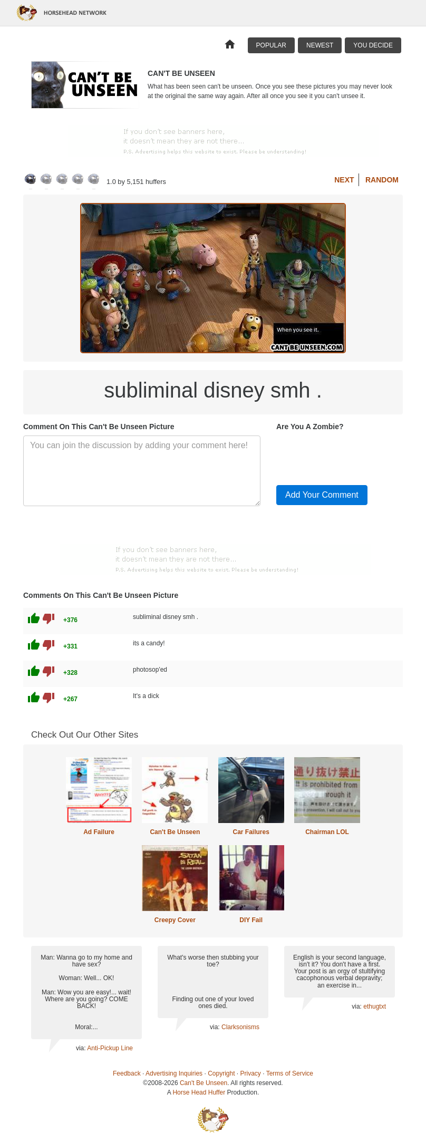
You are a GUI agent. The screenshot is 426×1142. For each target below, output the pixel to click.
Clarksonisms (240, 1027)
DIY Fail (251, 920)
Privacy (250, 1073)
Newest (319, 45)
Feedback (127, 1073)
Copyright (221, 1073)
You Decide (373, 45)
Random (382, 180)
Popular (271, 45)
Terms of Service (289, 1073)
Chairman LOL (327, 832)
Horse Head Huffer (198, 1092)
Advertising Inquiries (174, 1073)
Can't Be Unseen (175, 832)
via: (81, 1048)
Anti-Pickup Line (110, 1048)
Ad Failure (98, 832)
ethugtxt (374, 1006)
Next (344, 180)
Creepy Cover (175, 920)
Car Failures (251, 832)
